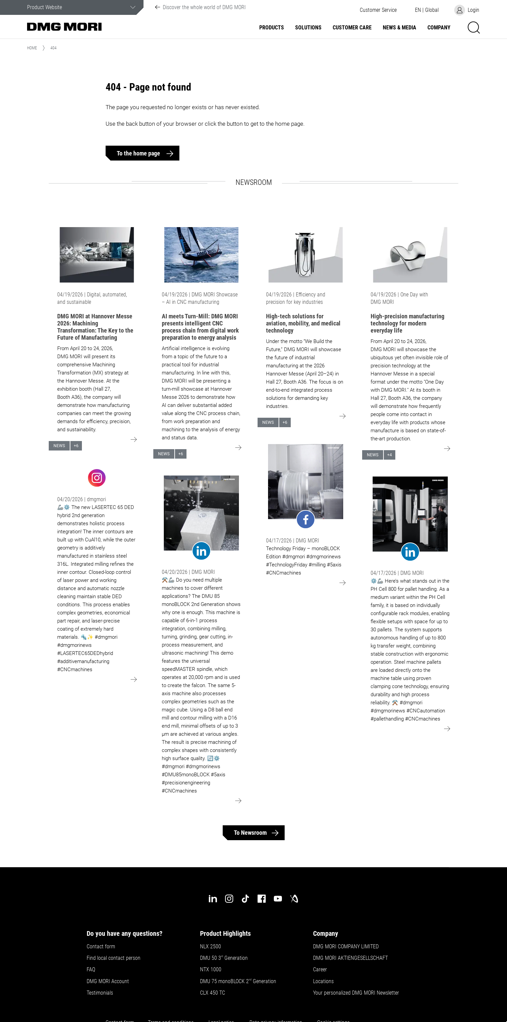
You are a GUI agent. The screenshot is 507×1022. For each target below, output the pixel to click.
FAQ (91, 970)
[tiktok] (245, 898)
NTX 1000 (210, 970)
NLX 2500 (210, 947)
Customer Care (352, 28)
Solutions (308, 28)
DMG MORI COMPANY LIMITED (346, 947)
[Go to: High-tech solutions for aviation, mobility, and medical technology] (305, 255)
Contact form (101, 947)
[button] (378, 10)
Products (271, 28)
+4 (389, 455)
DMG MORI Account (108, 981)
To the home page (139, 153)
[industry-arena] (294, 898)
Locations (323, 981)
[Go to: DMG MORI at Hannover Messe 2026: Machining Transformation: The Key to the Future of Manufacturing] (96, 255)
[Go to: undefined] (96, 477)
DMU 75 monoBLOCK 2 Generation (238, 981)
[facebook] (261, 898)
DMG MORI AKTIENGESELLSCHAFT (350, 958)
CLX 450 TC (212, 993)
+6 (76, 445)
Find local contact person (113, 958)
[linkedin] (212, 898)
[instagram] (229, 898)
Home (32, 48)
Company (438, 28)
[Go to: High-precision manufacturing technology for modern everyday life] (410, 255)
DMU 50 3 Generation (224, 958)
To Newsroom (250, 832)
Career (320, 970)
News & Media (399, 28)
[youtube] (277, 898)
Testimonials (100, 993)
